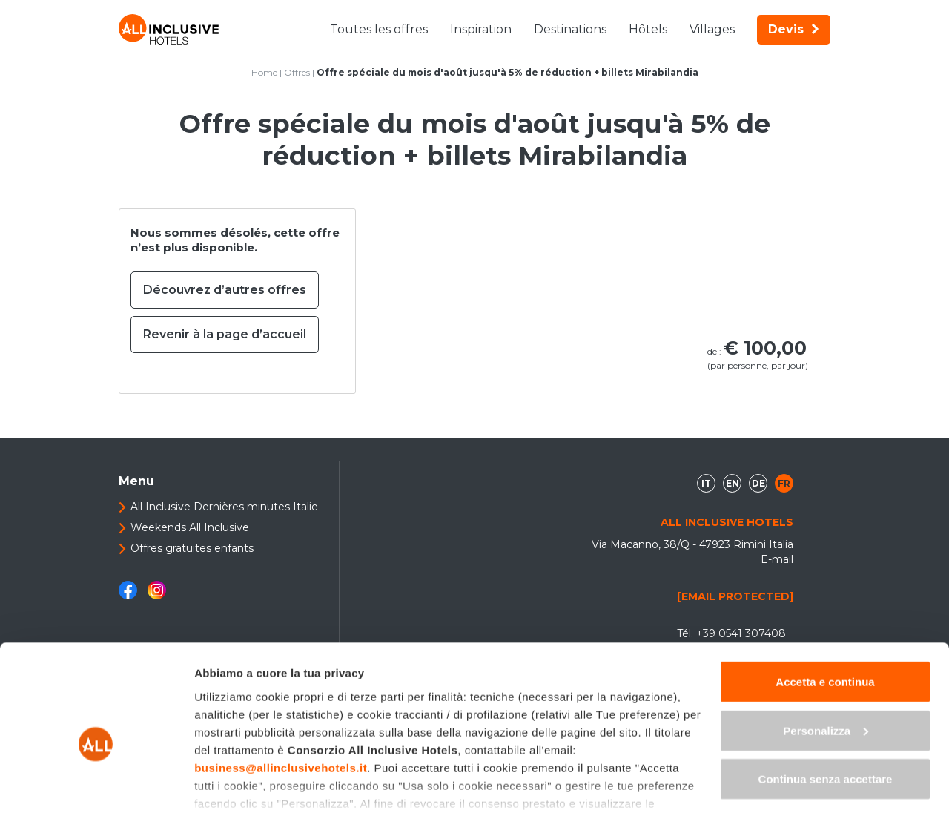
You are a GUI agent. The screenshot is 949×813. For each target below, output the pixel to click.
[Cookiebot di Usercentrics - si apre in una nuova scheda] (96, 784)
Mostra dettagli (234, 783)
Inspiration (481, 29)
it (706, 483)
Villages (712, 29)
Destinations (570, 29)
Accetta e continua (825, 605)
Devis (793, 29)
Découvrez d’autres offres (224, 290)
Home (264, 72)
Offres (297, 72)
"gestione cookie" (545, 744)
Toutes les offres (379, 29)
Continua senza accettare (825, 702)
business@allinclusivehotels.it (280, 691)
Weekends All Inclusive (189, 527)
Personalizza (825, 654)
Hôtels (648, 29)
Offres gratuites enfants (192, 548)
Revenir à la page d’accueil (224, 334)
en (732, 483)
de (758, 483)
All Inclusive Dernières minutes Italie (224, 506)
